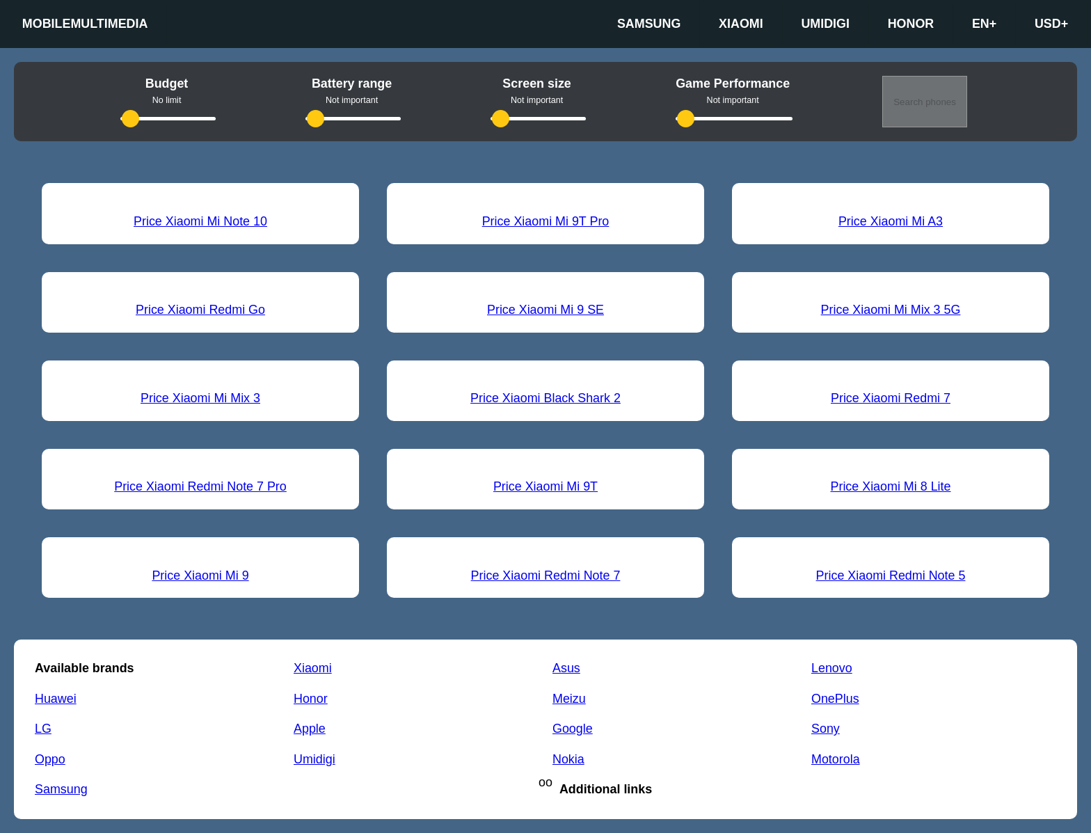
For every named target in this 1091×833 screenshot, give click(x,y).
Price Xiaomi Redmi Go (200, 310)
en (984, 24)
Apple (310, 729)
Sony (825, 729)
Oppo (50, 759)
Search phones (924, 102)
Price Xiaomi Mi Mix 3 (200, 398)
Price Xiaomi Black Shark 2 (545, 398)
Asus (566, 668)
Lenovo (831, 668)
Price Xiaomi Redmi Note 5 (891, 575)
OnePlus (835, 699)
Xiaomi (741, 24)
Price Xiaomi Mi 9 (200, 575)
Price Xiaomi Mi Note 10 (200, 221)
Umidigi (825, 24)
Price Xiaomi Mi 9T (545, 486)
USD (1051, 24)
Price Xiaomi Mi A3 (890, 221)
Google (572, 729)
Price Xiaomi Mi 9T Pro (546, 221)
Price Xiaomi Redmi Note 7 (546, 575)
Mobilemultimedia (85, 24)
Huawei (56, 699)
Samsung (648, 24)
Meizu (569, 699)
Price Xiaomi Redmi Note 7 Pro (200, 486)
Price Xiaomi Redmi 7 (890, 398)
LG (43, 729)
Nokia (568, 759)
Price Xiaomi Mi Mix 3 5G (891, 310)
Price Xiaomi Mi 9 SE (545, 310)
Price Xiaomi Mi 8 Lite (890, 486)
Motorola (835, 759)
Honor (911, 24)
